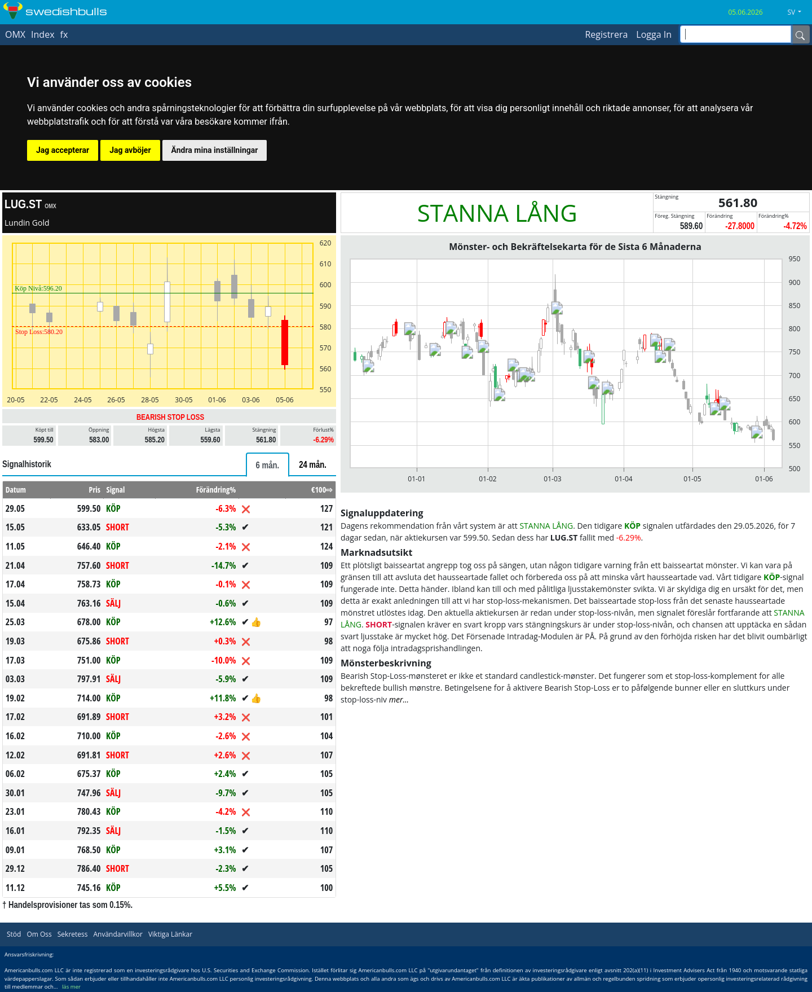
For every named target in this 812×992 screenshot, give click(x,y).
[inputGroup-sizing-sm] (735, 34)
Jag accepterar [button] (62, 150)
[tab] (268, 465)
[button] (798, 12)
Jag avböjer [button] (130, 150)
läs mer (71, 986)
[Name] (800, 34)
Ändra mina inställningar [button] (214, 150)
